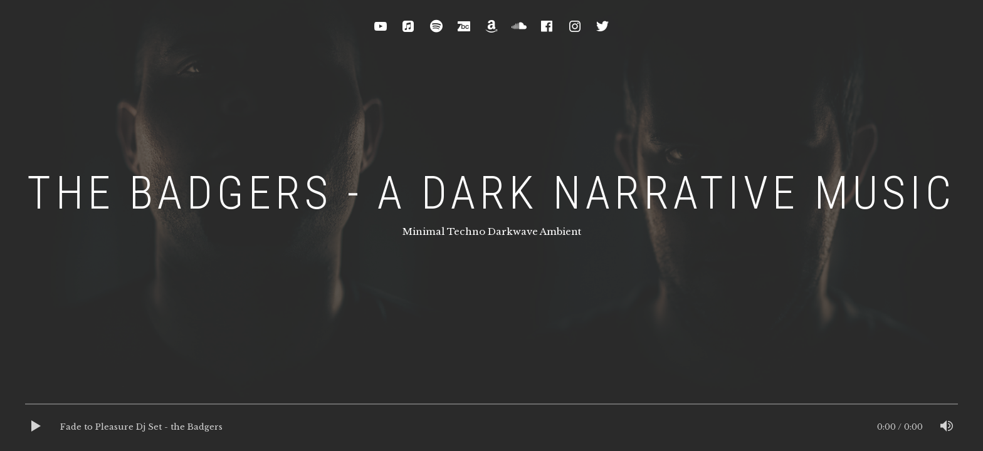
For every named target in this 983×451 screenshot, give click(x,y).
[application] (491, 427)
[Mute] (946, 427)
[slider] (491, 407)
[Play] (36, 427)
